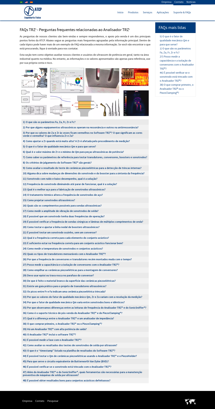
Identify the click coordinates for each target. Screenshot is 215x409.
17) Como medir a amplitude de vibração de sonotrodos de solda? (61, 211)
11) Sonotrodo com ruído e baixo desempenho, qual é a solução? (60, 178)
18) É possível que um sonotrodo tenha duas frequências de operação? (64, 216)
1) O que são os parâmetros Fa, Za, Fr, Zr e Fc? (49, 122)
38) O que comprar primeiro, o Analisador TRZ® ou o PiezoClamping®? (62, 323)
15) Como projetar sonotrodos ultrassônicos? (49, 200)
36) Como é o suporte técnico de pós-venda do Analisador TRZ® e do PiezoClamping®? (72, 313)
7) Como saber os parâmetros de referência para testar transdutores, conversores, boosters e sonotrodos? (85, 157)
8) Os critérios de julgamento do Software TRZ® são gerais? (57, 162)
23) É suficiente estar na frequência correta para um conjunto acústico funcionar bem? (73, 243)
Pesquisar (52, 401)
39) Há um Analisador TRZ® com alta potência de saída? (55, 329)
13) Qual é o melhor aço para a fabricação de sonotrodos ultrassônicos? (64, 189)
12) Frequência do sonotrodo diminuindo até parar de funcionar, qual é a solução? (70, 184)
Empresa (166, 2)
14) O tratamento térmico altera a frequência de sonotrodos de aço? (63, 195)
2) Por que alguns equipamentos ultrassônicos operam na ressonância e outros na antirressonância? (81, 127)
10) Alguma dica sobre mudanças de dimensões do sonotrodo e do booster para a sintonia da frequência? (84, 173)
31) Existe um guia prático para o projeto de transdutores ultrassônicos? (64, 286)
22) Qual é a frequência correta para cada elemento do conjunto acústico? (66, 237)
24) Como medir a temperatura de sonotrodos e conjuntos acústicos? (63, 248)
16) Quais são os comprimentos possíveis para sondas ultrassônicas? (62, 205)
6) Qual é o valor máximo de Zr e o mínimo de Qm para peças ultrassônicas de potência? (73, 152)
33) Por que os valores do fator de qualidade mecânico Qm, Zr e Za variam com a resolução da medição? (82, 297)
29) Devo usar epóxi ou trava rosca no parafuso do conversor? (58, 275)
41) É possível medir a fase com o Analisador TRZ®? (52, 340)
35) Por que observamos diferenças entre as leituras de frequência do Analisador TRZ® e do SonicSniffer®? (84, 307)
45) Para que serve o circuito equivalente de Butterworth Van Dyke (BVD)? (66, 361)
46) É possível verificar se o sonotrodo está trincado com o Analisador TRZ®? (67, 366)
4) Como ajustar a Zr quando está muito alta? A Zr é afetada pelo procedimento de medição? (76, 141)
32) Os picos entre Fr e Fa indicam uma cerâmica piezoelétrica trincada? (64, 291)
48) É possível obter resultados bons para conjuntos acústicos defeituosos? (66, 380)
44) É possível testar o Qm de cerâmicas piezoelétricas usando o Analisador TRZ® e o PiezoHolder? (80, 356)
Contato (178, 2)
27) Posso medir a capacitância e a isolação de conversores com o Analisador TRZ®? (71, 264)
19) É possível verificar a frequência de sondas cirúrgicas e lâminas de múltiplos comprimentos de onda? (83, 221)
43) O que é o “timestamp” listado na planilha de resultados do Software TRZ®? (69, 350)
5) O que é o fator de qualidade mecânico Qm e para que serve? (59, 146)
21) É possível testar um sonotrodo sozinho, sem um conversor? (60, 232)
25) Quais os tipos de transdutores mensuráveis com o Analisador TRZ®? (64, 254)
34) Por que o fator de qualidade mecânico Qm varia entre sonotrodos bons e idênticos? (74, 302)
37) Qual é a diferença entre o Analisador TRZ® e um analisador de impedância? (68, 318)
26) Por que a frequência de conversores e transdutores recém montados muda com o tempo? (77, 259)
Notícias (191, 2)
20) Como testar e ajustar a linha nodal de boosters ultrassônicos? (61, 227)
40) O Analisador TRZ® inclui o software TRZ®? (49, 334)
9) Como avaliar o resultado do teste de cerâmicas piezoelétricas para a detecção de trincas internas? (82, 168)
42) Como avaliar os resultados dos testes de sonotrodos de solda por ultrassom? (70, 345)
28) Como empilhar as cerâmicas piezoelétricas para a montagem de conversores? (70, 270)
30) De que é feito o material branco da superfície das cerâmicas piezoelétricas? (69, 280)
